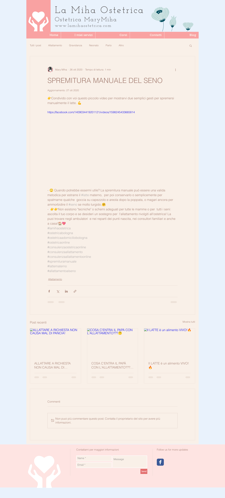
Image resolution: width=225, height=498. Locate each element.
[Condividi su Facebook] (49, 291)
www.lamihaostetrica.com (83, 26)
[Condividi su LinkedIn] (66, 291)
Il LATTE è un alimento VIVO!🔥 (168, 365)
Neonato (94, 45)
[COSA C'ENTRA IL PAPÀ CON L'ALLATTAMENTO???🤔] (112, 342)
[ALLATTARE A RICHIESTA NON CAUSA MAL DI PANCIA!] (55, 342)
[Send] (143, 471)
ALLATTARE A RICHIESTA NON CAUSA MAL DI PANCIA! (52, 365)
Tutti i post (35, 45)
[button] (112, 35)
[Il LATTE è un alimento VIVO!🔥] (169, 342)
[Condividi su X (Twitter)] (57, 291)
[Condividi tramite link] (75, 291)
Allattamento (55, 45)
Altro (121, 45)
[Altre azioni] (175, 69)
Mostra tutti (189, 321)
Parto (109, 45)
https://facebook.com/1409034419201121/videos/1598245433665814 (91, 112)
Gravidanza (75, 45)
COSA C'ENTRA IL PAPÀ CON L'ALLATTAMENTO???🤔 (110, 365)
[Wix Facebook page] (160, 462)
